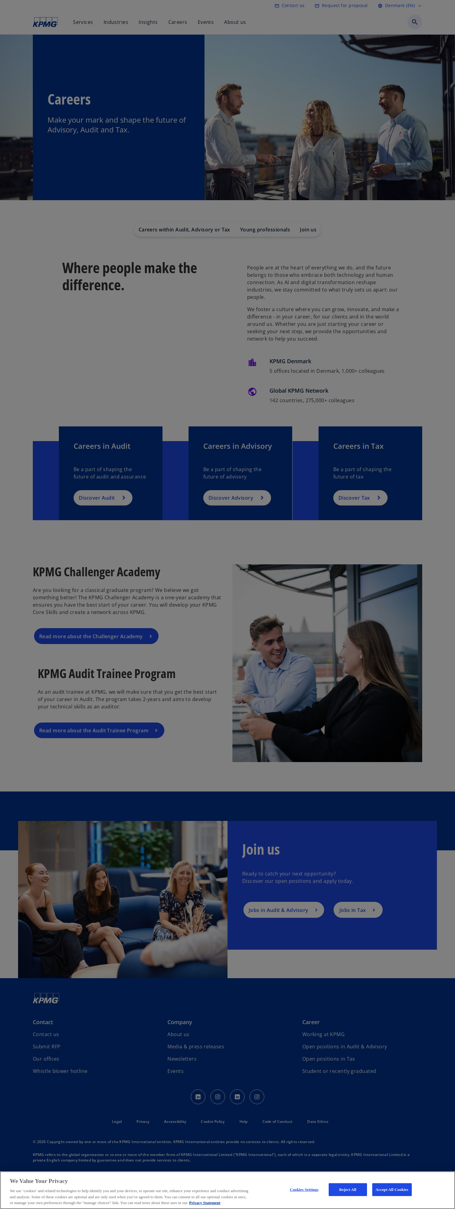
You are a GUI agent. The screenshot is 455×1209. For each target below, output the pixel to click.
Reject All (347, 1189)
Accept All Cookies (392, 1189)
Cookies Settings (304, 1189)
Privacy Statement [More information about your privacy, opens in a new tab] (204, 1202)
